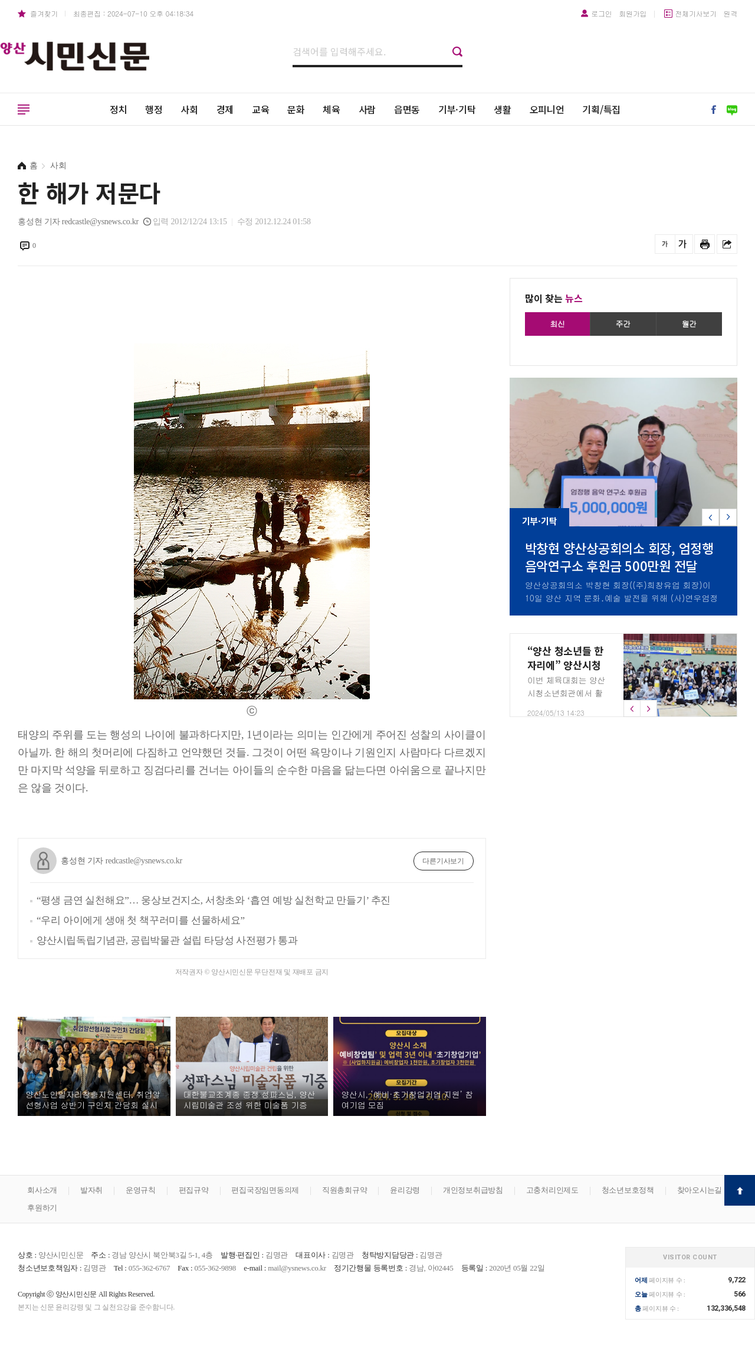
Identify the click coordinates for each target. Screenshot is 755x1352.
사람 (367, 109)
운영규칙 (141, 1190)
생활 (502, 109)
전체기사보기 (696, 13)
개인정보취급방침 (473, 1190)
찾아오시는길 (700, 1190)
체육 (331, 109)
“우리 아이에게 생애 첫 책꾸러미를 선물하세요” (141, 920)
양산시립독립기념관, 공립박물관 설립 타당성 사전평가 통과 (167, 940)
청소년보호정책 (628, 1190)
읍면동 (407, 109)
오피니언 (547, 109)
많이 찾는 (554, 298)
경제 (225, 109)
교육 (261, 109)
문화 (296, 109)
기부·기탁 (457, 109)
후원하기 (42, 1207)
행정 (154, 109)
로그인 (601, 13)
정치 (118, 109)
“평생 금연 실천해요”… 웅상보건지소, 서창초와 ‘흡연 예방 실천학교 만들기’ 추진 (213, 900)
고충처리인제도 (552, 1190)
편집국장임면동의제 (265, 1190)
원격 (731, 13)
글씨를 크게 (682, 244)
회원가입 (632, 13)
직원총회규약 (344, 1190)
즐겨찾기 (44, 13)
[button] (728, 517)
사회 (189, 109)
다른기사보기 (443, 861)
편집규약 (194, 1190)
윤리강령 (405, 1190)
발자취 (91, 1190)
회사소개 (42, 1190)
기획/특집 (601, 109)
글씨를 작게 (665, 244)
